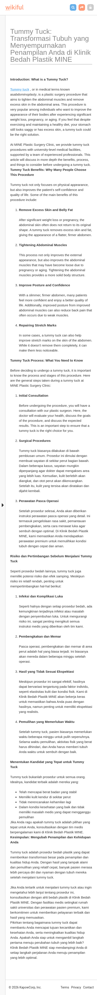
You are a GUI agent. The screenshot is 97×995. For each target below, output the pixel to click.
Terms (65, 987)
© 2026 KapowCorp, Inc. (25, 987)
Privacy (76, 987)
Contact (88, 987)
